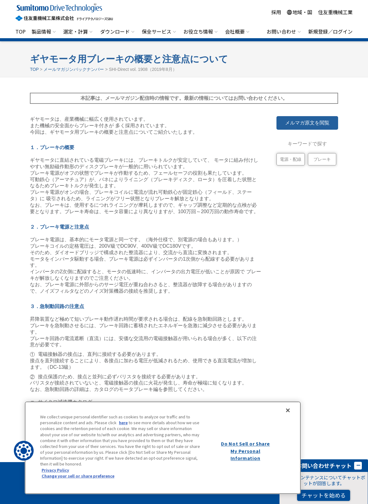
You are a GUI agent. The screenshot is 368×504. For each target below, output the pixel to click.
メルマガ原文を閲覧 (307, 122)
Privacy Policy (55, 470)
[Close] (288, 410)
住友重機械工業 (335, 12)
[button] (24, 451)
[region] (163, 447)
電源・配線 (290, 159)
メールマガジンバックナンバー (73, 69)
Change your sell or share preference (78, 476)
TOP (20, 31)
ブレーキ (322, 159)
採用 (276, 12)
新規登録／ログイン (330, 31)
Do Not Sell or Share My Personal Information (245, 451)
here (123, 422)
